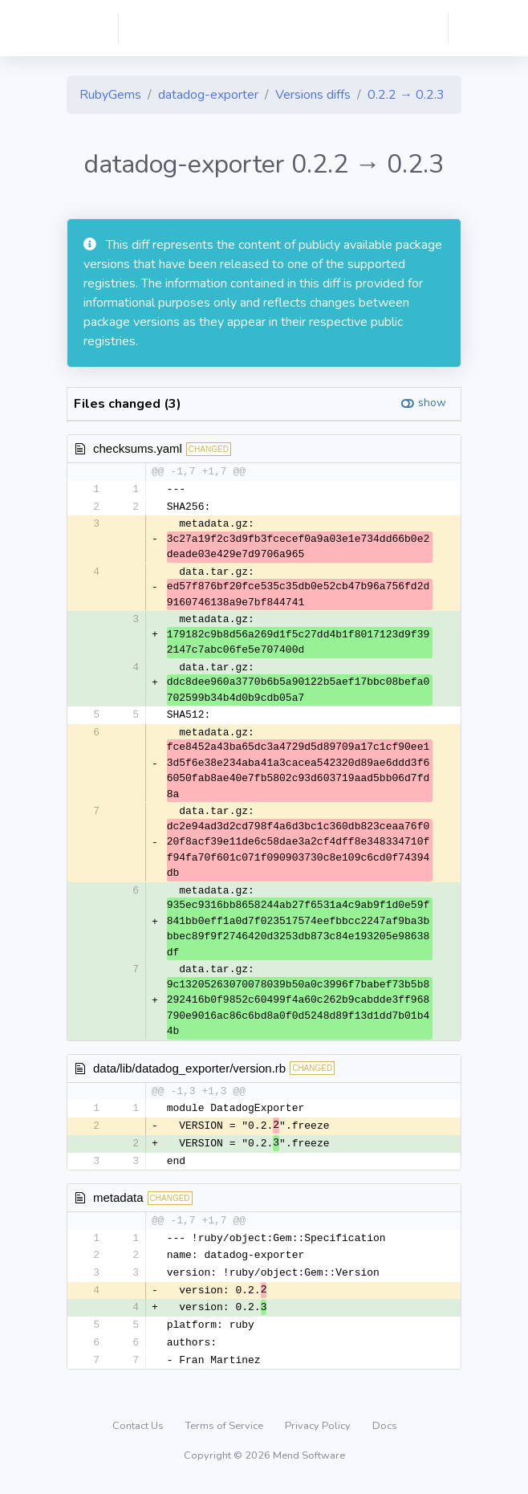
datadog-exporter (208, 95)
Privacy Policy (319, 1433)
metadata (118, 1200)
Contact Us (139, 1433)
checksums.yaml (137, 448)
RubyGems (110, 95)
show (432, 402)
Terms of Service (225, 1433)
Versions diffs (313, 95)
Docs (384, 1433)
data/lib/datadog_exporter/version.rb (189, 1069)
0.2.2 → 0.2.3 (406, 95)
